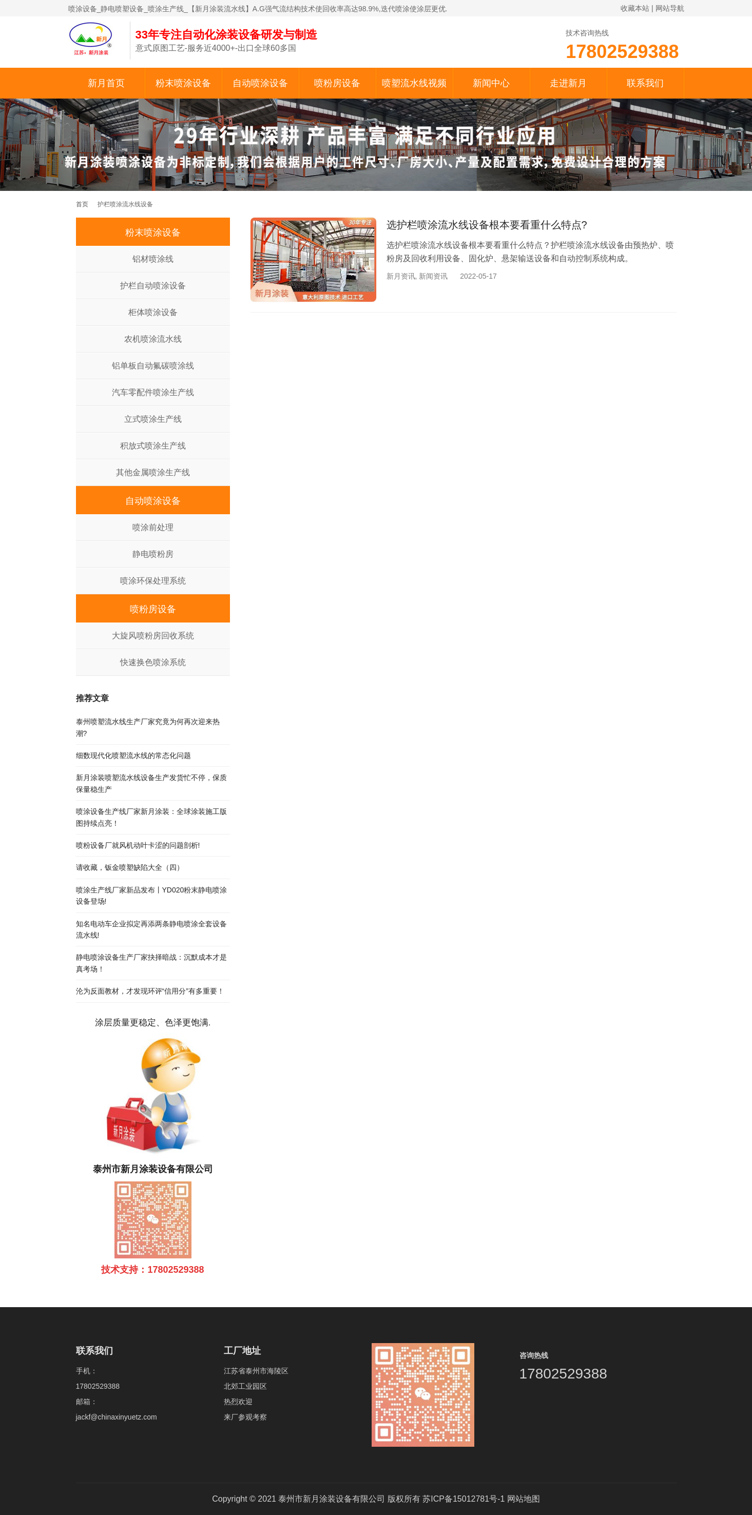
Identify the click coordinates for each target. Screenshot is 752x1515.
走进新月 (568, 83)
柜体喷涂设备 (153, 312)
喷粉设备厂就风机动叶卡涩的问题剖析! (138, 845)
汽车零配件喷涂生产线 (153, 392)
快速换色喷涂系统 (153, 662)
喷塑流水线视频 (414, 83)
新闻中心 (491, 83)
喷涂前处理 (152, 527)
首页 (82, 204)
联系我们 (645, 83)
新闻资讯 (433, 276)
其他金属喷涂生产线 (153, 472)
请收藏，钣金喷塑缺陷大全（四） (130, 867)
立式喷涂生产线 (153, 419)
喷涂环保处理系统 (153, 580)
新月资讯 (401, 276)
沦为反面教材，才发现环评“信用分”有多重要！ (150, 991)
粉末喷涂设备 (183, 83)
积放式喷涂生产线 (153, 445)
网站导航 (669, 8)
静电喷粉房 (152, 554)
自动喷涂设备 (260, 83)
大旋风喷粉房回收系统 (153, 635)
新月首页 (106, 83)
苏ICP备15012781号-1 (463, 1498)
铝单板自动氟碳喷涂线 (153, 365)
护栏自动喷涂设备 (153, 285)
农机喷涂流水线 (153, 339)
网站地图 (523, 1498)
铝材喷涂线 (152, 259)
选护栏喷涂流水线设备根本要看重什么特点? (487, 224)
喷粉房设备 (337, 83)
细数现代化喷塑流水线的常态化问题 (133, 755)
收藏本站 (635, 8)
